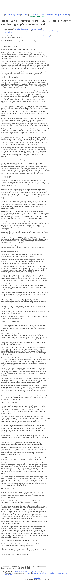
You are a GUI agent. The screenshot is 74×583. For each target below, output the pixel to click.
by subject (43, 31)
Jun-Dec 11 (65, 14)
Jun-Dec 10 (49, 14)
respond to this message (21, 29)
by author (51, 31)
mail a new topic (36, 29)
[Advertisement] (35, 6)
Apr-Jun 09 (16, 14)
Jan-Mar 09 (8, 14)
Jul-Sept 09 (24, 14)
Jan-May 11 (57, 14)
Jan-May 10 (41, 14)
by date (28, 31)
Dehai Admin (37, 578)
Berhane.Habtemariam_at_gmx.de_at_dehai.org (35, 36)
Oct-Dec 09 (33, 14)
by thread (35, 31)
